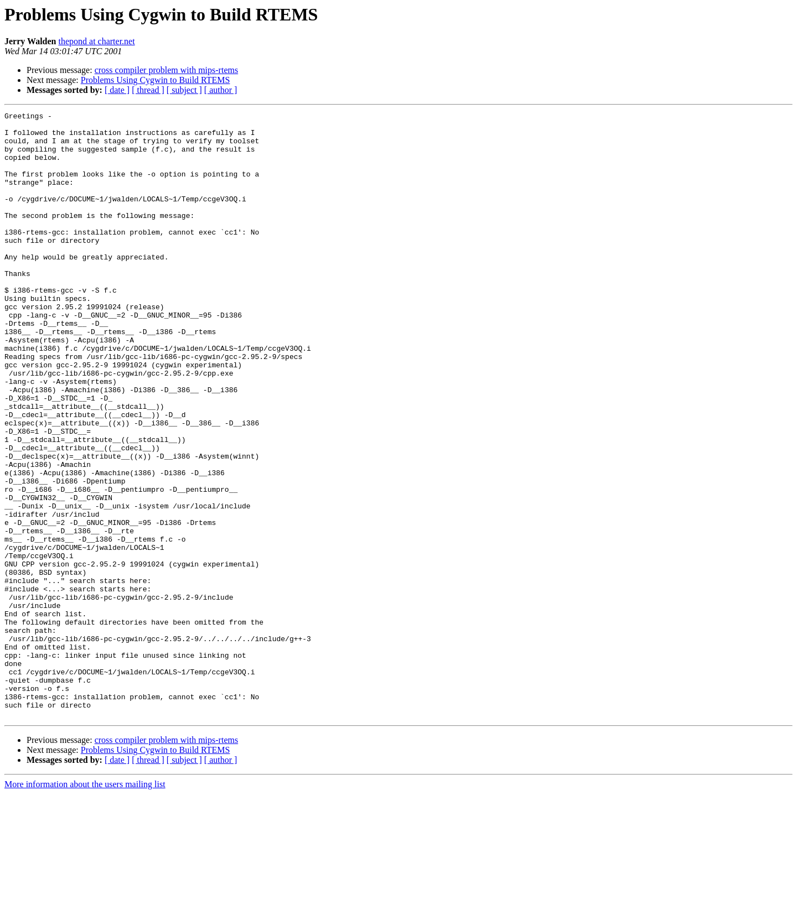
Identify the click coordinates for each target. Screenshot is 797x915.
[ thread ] (148, 90)
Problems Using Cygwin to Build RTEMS (155, 80)
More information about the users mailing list (84, 905)
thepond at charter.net (96, 41)
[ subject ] (184, 90)
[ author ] (220, 90)
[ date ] (117, 90)
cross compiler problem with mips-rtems (167, 70)
